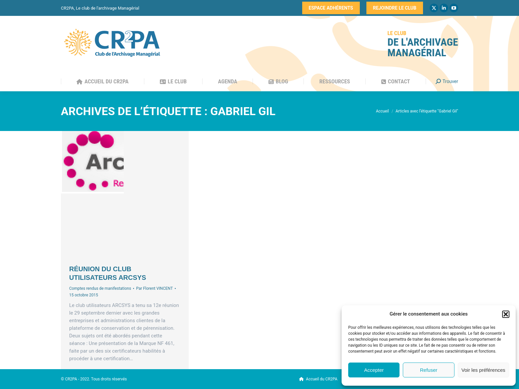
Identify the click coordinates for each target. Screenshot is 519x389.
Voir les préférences (483, 370)
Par (154, 288)
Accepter (374, 370)
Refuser (429, 370)
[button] (505, 314)
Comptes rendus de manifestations (100, 288)
